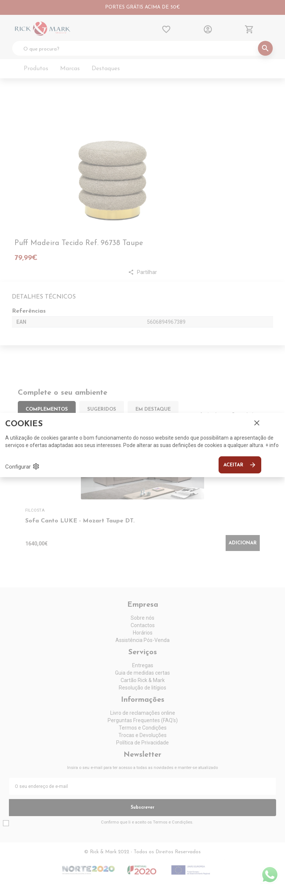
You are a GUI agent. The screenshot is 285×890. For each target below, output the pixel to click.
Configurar (22, 466)
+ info (272, 445)
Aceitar (239, 465)
